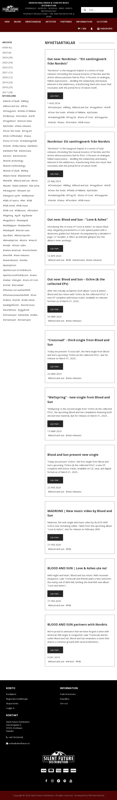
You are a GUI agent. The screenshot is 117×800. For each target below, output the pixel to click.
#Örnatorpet (10, 324)
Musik (17, 21)
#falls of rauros (11, 209)
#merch (33, 249)
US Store (102, 21)
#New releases (23, 135)
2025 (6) (6, 52)
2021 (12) (7, 72)
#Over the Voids (11, 140)
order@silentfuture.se (19, 743)
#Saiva (27, 145)
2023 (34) (7, 62)
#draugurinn (9, 199)
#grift (18, 224)
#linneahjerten (10, 249)
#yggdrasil (23, 319)
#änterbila (23, 324)
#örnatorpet (9, 328)
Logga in (10, 708)
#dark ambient (20, 194)
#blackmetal (24, 184)
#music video (19, 254)
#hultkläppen (9, 234)
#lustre (23, 249)
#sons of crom (30, 289)
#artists (7, 164)
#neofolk (7, 264)
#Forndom (21, 125)
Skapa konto (12, 703)
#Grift (32, 125)
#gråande (27, 224)
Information (84, 21)
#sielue (7, 289)
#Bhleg (24, 110)
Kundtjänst (11, 694)
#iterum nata (22, 239)
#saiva (33, 284)
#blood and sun (22, 189)
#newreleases (10, 269)
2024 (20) (7, 57)
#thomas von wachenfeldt (16, 299)
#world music (28, 314)
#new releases (21, 264)
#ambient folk (10, 159)
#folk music (22, 214)
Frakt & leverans (68, 694)
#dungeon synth (11, 204)
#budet (7, 194)
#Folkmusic (9, 125)
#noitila (23, 269)
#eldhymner (28, 204)
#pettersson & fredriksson (17, 279)
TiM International (96, 795)
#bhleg (24, 179)
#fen (22, 209)
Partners (66, 21)
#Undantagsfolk (28, 149)
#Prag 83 (27, 140)
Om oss (64, 703)
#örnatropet (24, 328)
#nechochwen (30, 259)
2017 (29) (7, 92)
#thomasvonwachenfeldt (16, 304)
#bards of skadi (11, 179)
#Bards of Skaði (11, 110)
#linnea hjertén (22, 244)
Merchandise (33, 21)
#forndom (32, 219)
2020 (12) (7, 77)
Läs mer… (55, 95)
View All (7, 47)
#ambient (32, 155)
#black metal (9, 184)
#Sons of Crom (11, 149)
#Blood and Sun (11, 115)
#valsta (7, 309)
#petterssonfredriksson (15, 284)
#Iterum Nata (24, 130)
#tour (34, 304)
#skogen (16, 289)
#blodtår (7, 189)
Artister (51, 21)
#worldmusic (9, 319)
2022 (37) (7, 67)
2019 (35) (7, 82)
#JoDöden (8, 135)
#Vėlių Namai (19, 155)
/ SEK (82, 28)
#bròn (34, 189)
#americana (25, 159)
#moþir (7, 254)
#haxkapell (22, 229)
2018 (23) (7, 87)
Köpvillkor (64, 698)
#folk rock (8, 219)
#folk (29, 209)
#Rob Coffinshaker (13, 145)
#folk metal (9, 214)
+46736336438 (15, 737)
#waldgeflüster (11, 314)
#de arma (34, 194)
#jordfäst (8, 244)
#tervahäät (17, 294)
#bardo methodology (14, 174)
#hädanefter (24, 234)
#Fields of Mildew (27, 120)
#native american (12, 259)
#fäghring (8, 224)
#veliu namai (27, 309)
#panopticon (9, 274)
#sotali (6, 294)
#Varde (7, 155)
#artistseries (20, 164)
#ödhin (33, 324)
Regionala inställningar (17, 698)
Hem (7, 21)
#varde (16, 309)
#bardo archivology (13, 169)
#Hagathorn (9, 130)
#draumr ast (23, 199)
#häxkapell (8, 239)
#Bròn (24, 115)
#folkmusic (20, 219)
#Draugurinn (9, 120)
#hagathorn (9, 229)
